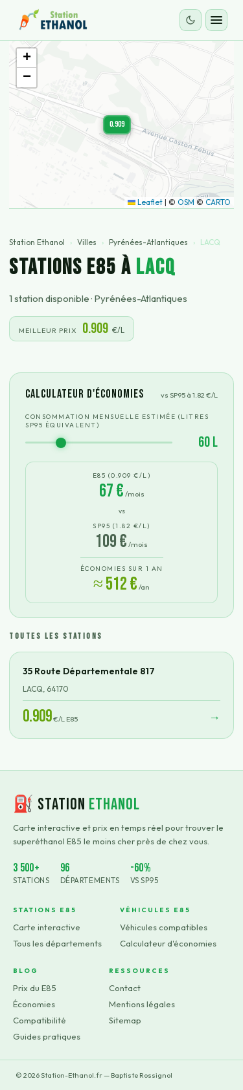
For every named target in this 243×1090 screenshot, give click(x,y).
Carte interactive (46, 927)
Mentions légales (142, 1004)
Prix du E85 (34, 988)
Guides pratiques (46, 1036)
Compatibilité (39, 1020)
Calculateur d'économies (168, 943)
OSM (186, 202)
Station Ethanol (37, 242)
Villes (87, 242)
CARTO (218, 202)
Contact (125, 988)
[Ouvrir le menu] (216, 20)
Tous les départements (57, 943)
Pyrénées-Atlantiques (148, 242)
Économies (34, 1004)
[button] (117, 124)
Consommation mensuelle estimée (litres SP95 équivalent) (117, 420)
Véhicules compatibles (163, 927)
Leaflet (145, 202)
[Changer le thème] (190, 20)
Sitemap (125, 1020)
